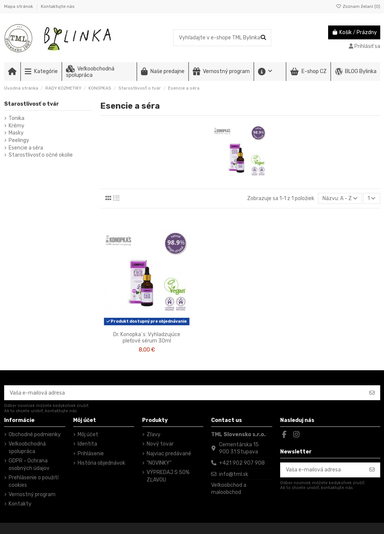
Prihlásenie (91, 453)
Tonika (16, 118)
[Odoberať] (372, 393)
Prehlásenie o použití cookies (33, 481)
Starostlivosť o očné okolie (41, 155)
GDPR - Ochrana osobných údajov (29, 464)
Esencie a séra (26, 148)
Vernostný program (32, 494)
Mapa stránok (19, 6)
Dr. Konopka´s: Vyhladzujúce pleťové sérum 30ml (146, 337)
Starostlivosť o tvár (31, 104)
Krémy (16, 126)
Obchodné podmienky (35, 434)
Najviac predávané (169, 453)
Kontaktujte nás (58, 6)
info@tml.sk (233, 474)
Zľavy (153, 434)
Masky (16, 133)
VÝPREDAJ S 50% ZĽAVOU (168, 476)
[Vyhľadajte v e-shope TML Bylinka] (263, 37)
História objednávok (101, 463)
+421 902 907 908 (242, 463)
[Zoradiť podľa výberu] (340, 198)
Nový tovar (160, 444)
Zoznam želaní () (358, 6)
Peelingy (19, 140)
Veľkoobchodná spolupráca (27, 448)
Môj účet (88, 434)
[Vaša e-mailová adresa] (184, 393)
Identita (87, 444)
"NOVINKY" (159, 463)
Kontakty (20, 504)
